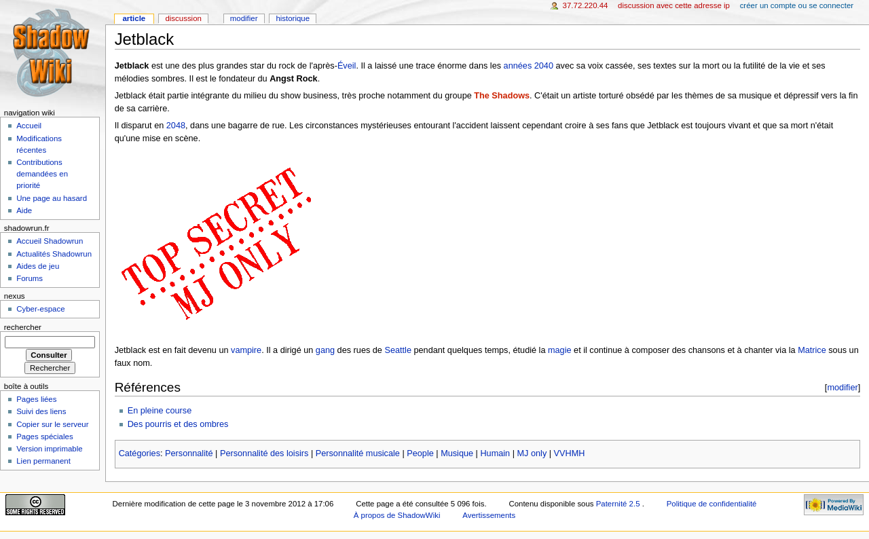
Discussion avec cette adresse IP (674, 5)
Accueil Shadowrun (49, 241)
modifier (842, 387)
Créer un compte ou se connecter (796, 5)
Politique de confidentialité (712, 504)
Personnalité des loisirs (264, 453)
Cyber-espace (40, 309)
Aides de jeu (37, 266)
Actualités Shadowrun (54, 254)
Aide (24, 210)
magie (560, 350)
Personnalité (189, 453)
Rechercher (22, 327)
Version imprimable (49, 449)
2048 (175, 125)
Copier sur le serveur (52, 424)
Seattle (397, 350)
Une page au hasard (51, 198)
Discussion (183, 18)
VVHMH (569, 453)
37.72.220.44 (585, 5)
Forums (29, 278)
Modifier (244, 18)
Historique (293, 18)
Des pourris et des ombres (178, 424)
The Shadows (502, 95)
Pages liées (36, 399)
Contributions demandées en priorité (42, 173)
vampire (246, 350)
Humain (495, 453)
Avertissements (488, 515)
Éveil (346, 66)
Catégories (139, 453)
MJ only (532, 453)
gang (325, 350)
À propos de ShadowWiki (397, 515)
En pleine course (160, 410)
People (420, 453)
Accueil (28, 126)
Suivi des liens (41, 411)
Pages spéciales (44, 436)
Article (133, 18)
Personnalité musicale (358, 453)
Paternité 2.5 (619, 504)
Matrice (812, 350)
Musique (457, 453)
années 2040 (528, 66)
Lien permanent (43, 461)
